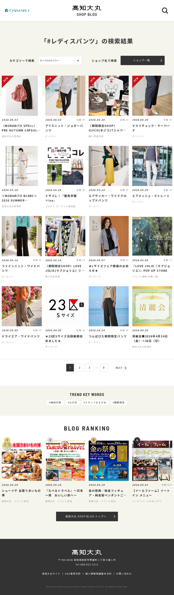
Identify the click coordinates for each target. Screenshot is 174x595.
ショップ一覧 (147, 60)
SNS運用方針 (73, 573)
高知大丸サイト (51, 573)
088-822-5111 (89, 564)
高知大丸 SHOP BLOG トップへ (90, 516)
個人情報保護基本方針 (98, 573)
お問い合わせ (124, 573)
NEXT (121, 367)
